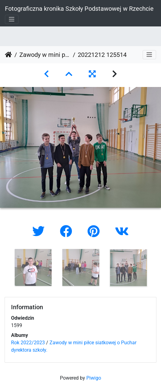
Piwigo (93, 378)
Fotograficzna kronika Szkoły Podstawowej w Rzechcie (79, 8)
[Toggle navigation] (11, 19)
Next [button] (156, 269)
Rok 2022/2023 (28, 343)
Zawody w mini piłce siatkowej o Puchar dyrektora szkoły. (44, 54)
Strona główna (8, 54)
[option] (33, 267)
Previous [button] (5, 269)
